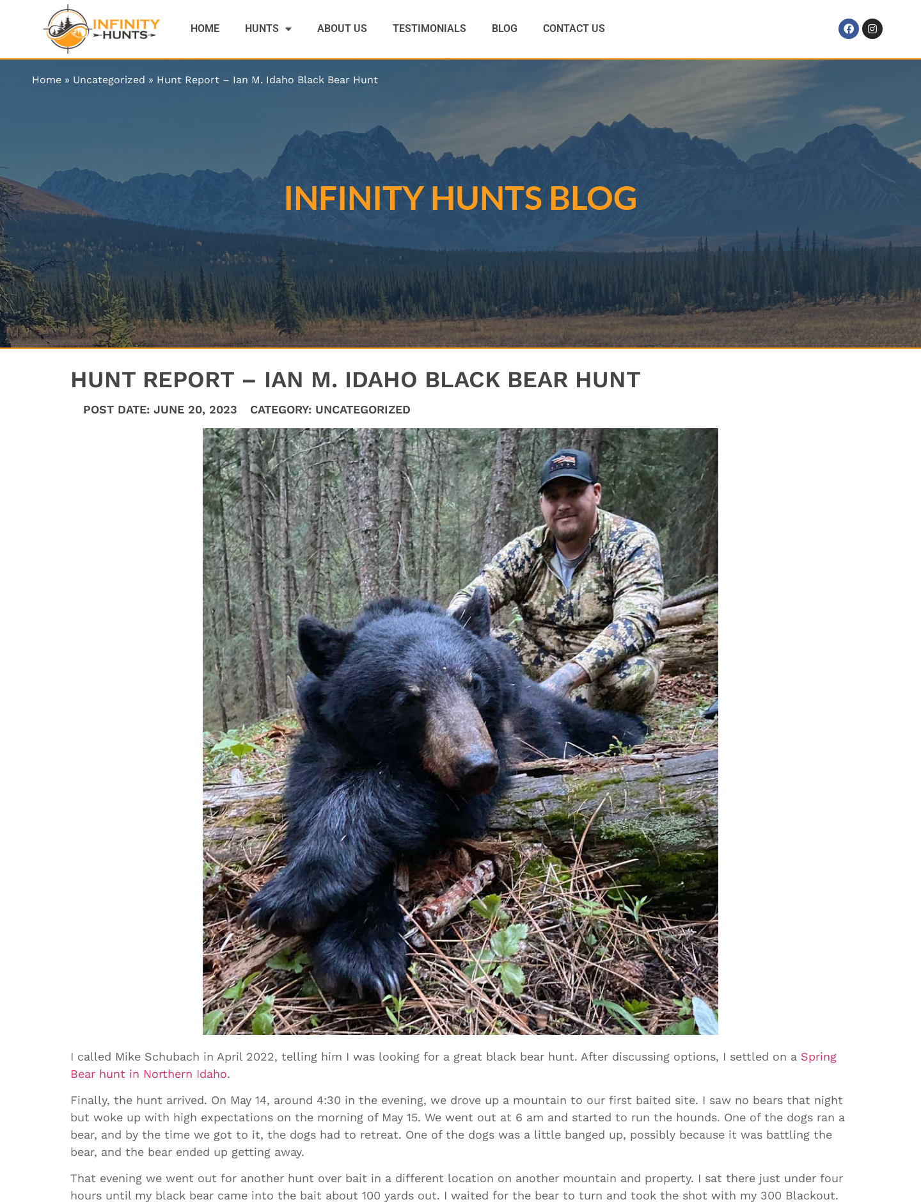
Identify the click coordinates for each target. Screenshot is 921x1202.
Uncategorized (109, 80)
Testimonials (429, 28)
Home (205, 28)
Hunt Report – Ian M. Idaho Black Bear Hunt (267, 80)
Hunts (268, 28)
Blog (504, 28)
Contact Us (574, 28)
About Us (342, 28)
